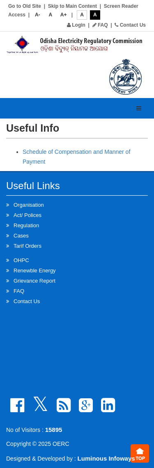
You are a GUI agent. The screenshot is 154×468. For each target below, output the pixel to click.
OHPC (21, 260)
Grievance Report (34, 281)
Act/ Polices (27, 215)
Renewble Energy (35, 270)
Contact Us (130, 25)
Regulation (26, 225)
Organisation (29, 205)
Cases (21, 236)
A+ (63, 15)
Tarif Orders (27, 246)
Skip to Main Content (72, 6)
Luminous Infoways (106, 458)
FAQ (100, 25)
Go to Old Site (24, 6)
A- (37, 15)
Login (76, 25)
